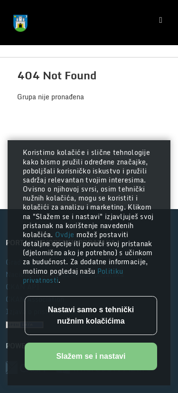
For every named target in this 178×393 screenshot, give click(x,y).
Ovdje (65, 234)
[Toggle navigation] (161, 20)
